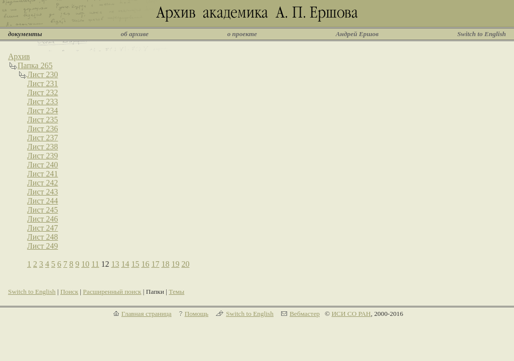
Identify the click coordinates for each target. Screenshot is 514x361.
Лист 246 (42, 219)
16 (145, 264)
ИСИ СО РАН (350, 313)
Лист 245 (42, 210)
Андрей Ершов (357, 34)
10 (85, 264)
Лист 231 (42, 83)
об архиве (134, 34)
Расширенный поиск (112, 291)
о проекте (242, 34)
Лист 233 (42, 101)
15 (135, 264)
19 (175, 264)
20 (185, 264)
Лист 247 (42, 228)
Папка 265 (35, 65)
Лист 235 (42, 119)
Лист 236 (42, 128)
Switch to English (481, 34)
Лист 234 (42, 110)
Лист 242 (42, 182)
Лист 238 (42, 146)
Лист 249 (42, 246)
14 (125, 264)
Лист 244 (42, 201)
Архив (19, 56)
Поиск (69, 291)
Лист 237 (42, 137)
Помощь (196, 313)
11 (95, 264)
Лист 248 (42, 237)
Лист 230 (42, 74)
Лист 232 (42, 92)
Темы (176, 291)
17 (155, 264)
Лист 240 (42, 164)
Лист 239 (42, 155)
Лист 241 (42, 173)
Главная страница (146, 313)
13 (115, 264)
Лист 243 (42, 192)
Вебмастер (305, 313)
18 (165, 264)
